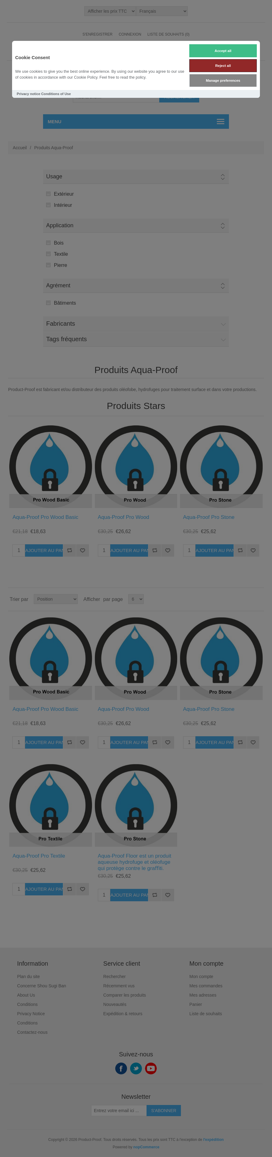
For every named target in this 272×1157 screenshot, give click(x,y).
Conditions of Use (56, 94)
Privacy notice (28, 94)
